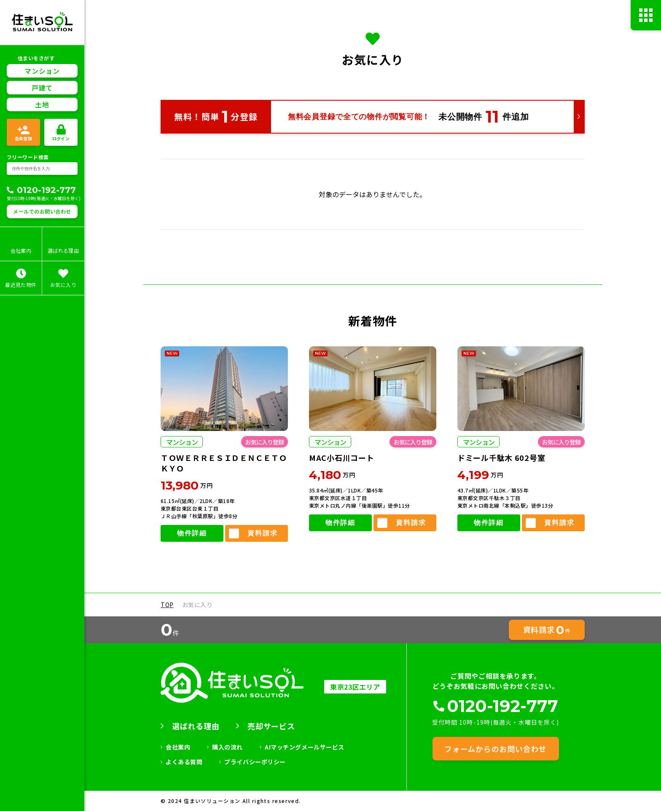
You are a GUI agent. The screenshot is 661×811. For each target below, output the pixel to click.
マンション (41, 37)
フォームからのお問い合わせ (495, 748)
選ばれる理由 (195, 725)
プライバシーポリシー (255, 761)
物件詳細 (192, 534)
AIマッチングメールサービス (304, 747)
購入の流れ (227, 747)
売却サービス (271, 725)
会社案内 (178, 747)
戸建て (42, 54)
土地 (42, 71)
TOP (167, 604)
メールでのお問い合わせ (42, 177)
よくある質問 (184, 761)
